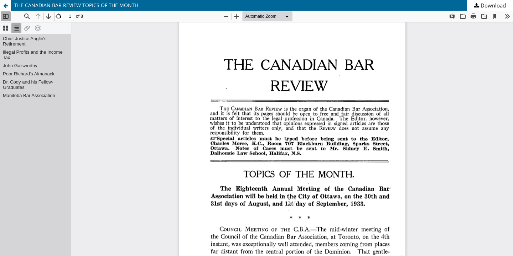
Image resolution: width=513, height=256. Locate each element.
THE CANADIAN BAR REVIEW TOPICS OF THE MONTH (76, 5)
